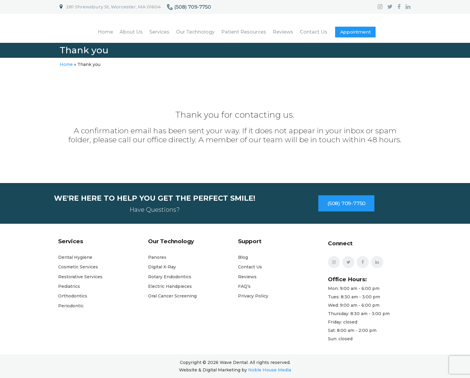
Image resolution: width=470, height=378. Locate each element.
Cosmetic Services (78, 267)
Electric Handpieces (170, 286)
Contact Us (250, 267)
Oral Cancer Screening (172, 296)
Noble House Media (269, 370)
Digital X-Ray (162, 267)
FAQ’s (244, 286)
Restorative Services (80, 276)
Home (66, 64)
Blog (243, 257)
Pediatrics (69, 286)
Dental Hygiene (75, 257)
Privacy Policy (253, 296)
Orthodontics (72, 296)
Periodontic (71, 306)
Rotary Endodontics (169, 276)
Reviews (247, 276)
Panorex (157, 257)
